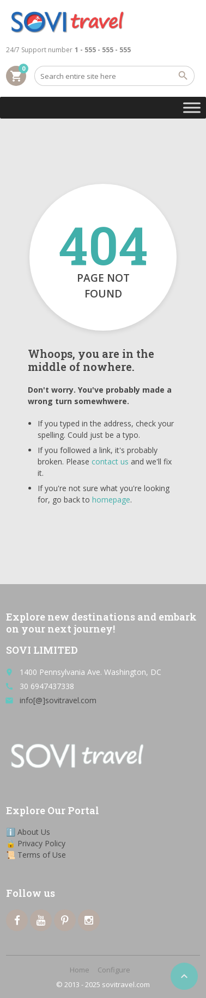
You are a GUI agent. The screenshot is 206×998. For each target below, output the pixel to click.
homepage (111, 499)
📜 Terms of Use (36, 855)
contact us (110, 461)
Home (79, 970)
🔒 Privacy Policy (35, 843)
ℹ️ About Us (28, 832)
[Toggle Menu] (192, 107)
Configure (114, 970)
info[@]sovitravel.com (58, 700)
